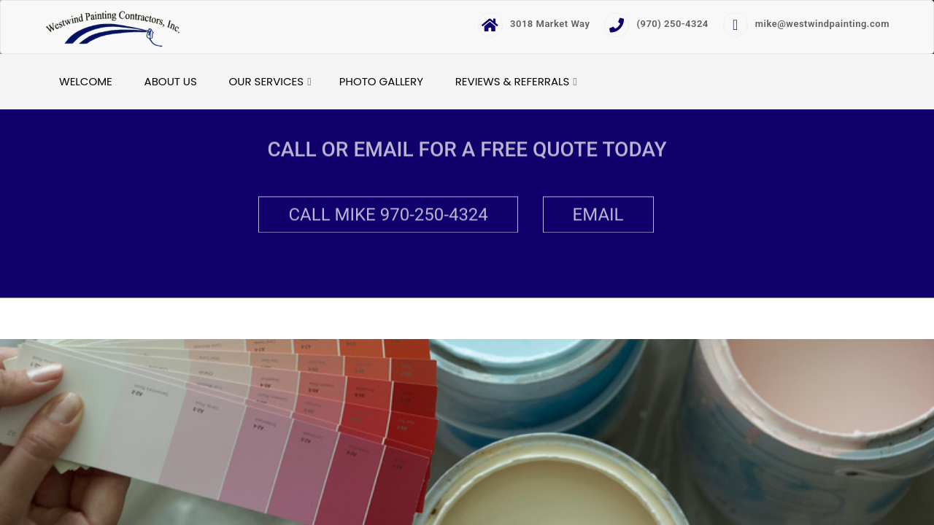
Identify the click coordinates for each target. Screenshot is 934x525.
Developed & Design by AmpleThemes (531, 319)
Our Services (266, 81)
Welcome (85, 81)
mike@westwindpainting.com (806, 23)
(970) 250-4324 (656, 23)
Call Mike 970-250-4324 (387, 213)
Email (598, 213)
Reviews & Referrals (512, 81)
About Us (170, 81)
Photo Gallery (381, 81)
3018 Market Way (534, 23)
